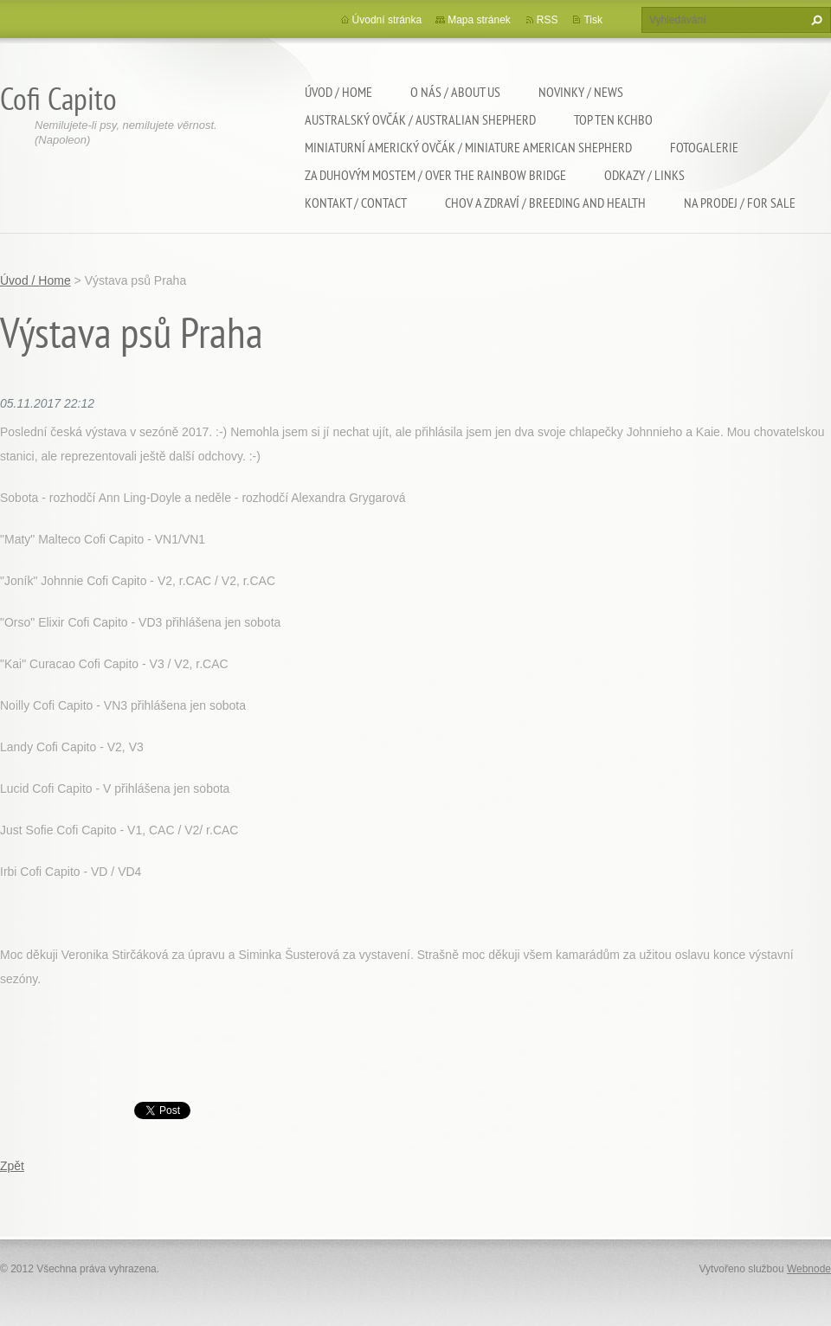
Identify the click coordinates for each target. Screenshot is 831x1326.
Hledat (815, 20)
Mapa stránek (479, 20)
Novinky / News (580, 91)
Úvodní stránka (387, 20)
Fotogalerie (704, 147)
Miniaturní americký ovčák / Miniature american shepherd (468, 147)
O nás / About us (455, 91)
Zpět (12, 1166)
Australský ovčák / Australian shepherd (420, 119)
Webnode (809, 1269)
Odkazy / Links (644, 174)
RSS (547, 20)
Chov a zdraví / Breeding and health (545, 202)
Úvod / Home (338, 91)
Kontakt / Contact (356, 202)
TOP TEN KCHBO (613, 119)
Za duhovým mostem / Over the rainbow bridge (435, 174)
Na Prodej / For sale (740, 202)
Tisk (592, 20)
